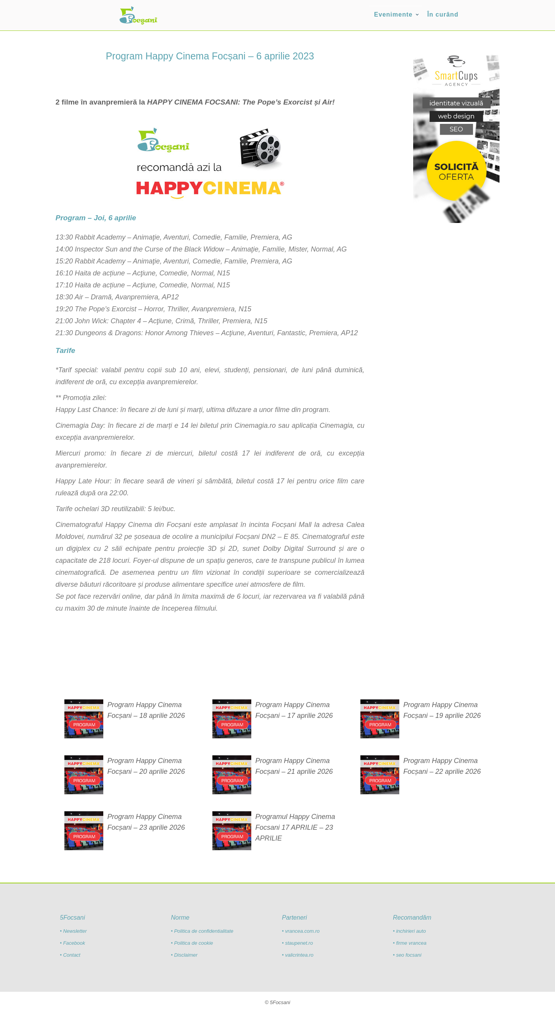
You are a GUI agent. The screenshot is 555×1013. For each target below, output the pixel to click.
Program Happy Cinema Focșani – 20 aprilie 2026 (146, 766)
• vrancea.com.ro (301, 931)
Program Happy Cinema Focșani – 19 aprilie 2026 (442, 710)
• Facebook (72, 943)
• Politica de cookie (192, 943)
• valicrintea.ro (297, 955)
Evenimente (393, 14)
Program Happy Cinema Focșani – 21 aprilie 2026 (294, 766)
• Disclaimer (184, 955)
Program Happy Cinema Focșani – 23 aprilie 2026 (146, 822)
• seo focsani (407, 955)
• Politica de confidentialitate (202, 931)
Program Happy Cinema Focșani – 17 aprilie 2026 (294, 710)
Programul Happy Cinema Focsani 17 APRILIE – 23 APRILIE (295, 827)
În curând (442, 14)
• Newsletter (73, 931)
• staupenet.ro (297, 943)
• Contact (70, 955)
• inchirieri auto (409, 931)
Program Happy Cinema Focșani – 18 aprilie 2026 (146, 710)
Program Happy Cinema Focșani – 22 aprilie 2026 (442, 766)
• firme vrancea (409, 943)
